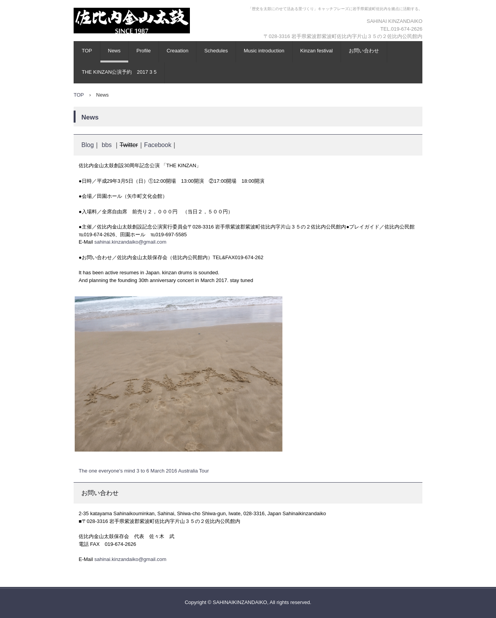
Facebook (157, 145)
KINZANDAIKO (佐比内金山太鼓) (149, 41)
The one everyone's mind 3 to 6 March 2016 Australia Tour (144, 471)
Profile (143, 51)
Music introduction (264, 51)
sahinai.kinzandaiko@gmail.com (130, 242)
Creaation (177, 51)
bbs (107, 145)
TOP (87, 51)
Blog (87, 145)
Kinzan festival (316, 51)
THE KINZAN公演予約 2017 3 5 (119, 72)
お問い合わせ (364, 51)
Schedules (216, 51)
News (114, 51)
